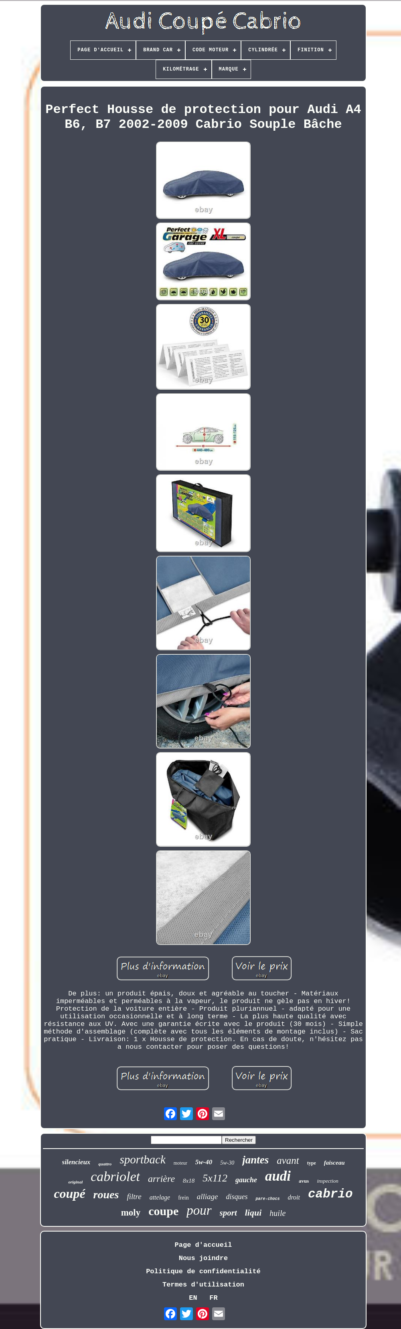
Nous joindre (203, 1258)
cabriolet (115, 1176)
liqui (253, 1213)
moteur (180, 1163)
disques (236, 1197)
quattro (104, 1163)
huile (277, 1213)
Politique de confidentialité (203, 1271)
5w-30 (227, 1163)
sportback (142, 1159)
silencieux (76, 1162)
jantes (255, 1160)
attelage (160, 1197)
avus (304, 1181)
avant (288, 1160)
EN (193, 1298)
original (75, 1181)
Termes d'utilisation (203, 1285)
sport (228, 1213)
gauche (246, 1180)
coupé (69, 1193)
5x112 (215, 1178)
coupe (163, 1211)
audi (278, 1176)
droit (294, 1197)
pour (198, 1210)
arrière (161, 1178)
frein (183, 1198)
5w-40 (204, 1162)
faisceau (334, 1162)
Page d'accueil (203, 1245)
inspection (327, 1181)
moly (131, 1213)
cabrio (330, 1194)
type (311, 1163)
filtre (134, 1196)
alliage (207, 1196)
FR (213, 1298)
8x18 (188, 1180)
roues (106, 1194)
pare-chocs (267, 1199)
